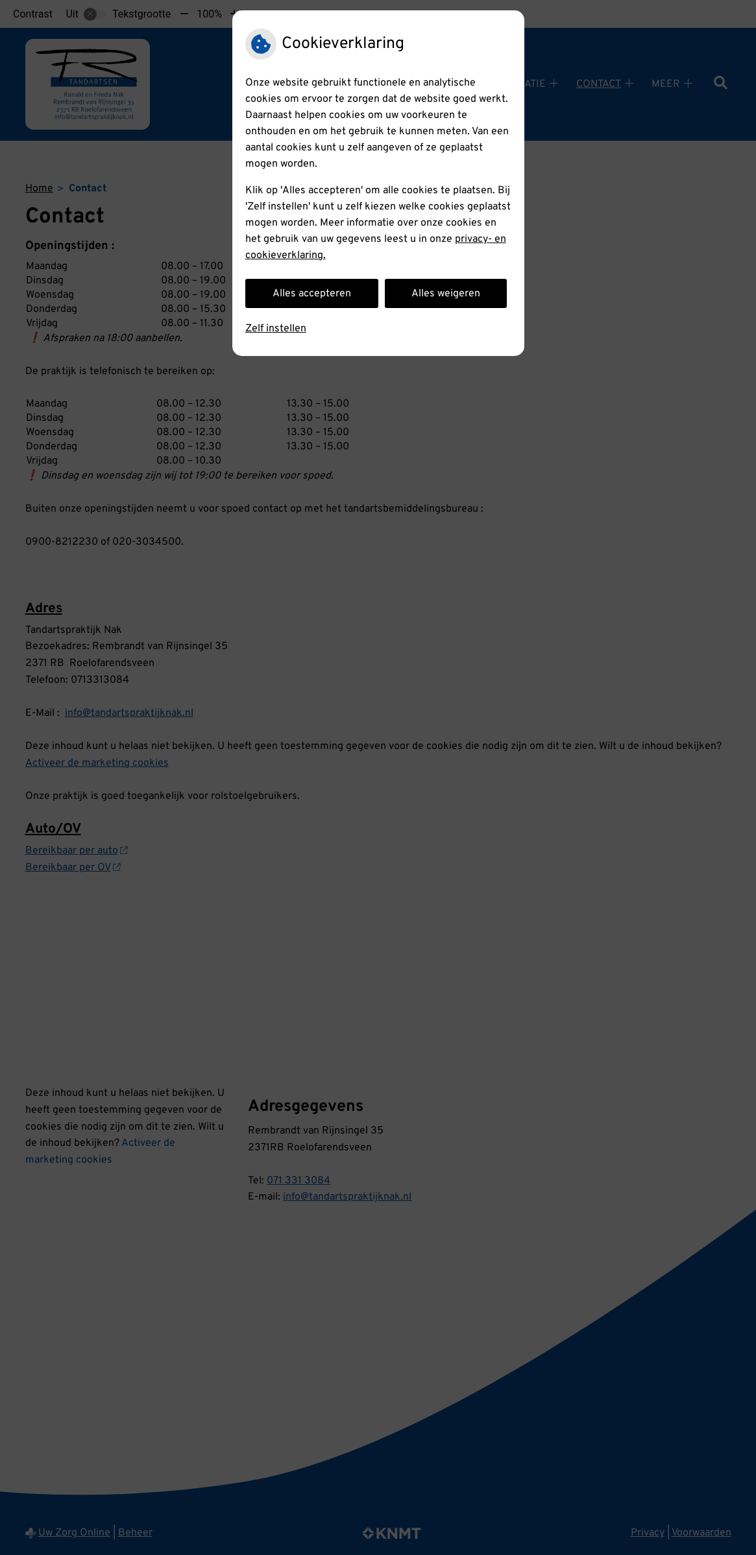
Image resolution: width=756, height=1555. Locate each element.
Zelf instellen (275, 328)
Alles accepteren (312, 293)
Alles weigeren (445, 293)
